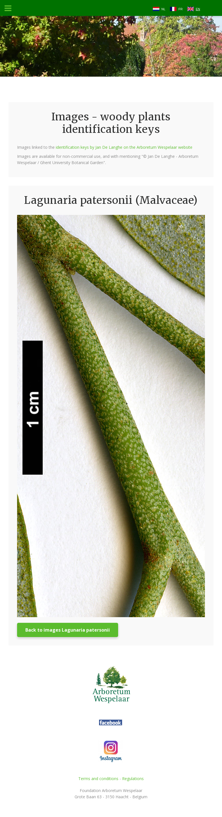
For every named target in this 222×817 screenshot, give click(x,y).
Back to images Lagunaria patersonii (67, 630)
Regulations (133, 778)
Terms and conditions (98, 778)
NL (163, 9)
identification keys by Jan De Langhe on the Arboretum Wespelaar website (124, 147)
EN (198, 9)
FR (180, 9)
